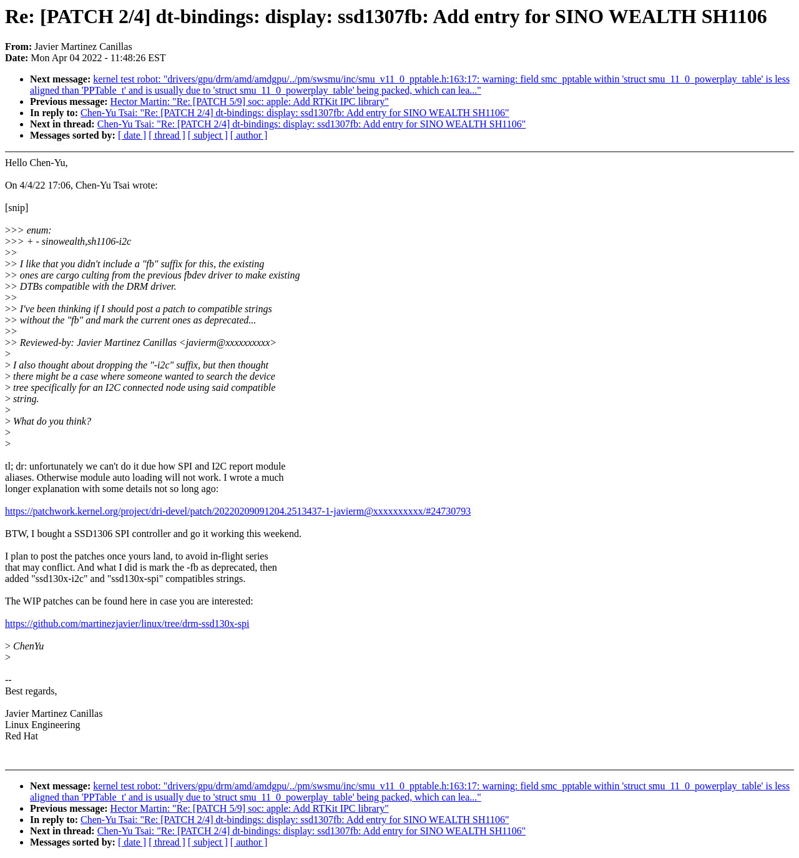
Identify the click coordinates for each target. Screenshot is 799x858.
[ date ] (132, 135)
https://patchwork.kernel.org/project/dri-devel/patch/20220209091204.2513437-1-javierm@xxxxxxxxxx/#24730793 (238, 511)
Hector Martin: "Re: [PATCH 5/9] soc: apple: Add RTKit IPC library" (249, 101)
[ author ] (249, 135)
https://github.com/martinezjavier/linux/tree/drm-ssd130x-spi (127, 623)
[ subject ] (208, 135)
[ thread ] (167, 135)
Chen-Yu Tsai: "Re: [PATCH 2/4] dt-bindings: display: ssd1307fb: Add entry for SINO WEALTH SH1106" (295, 112)
